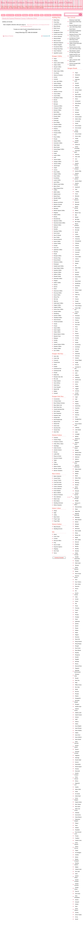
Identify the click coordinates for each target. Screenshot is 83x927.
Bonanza (77, 227)
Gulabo (55, 366)
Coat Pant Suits (57, 482)
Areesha (56, 79)
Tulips (55, 462)
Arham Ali (77, 144)
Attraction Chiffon (58, 85)
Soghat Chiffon (57, 307)
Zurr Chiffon (56, 350)
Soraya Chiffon (57, 311)
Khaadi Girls (57, 417)
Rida (76, 682)
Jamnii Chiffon (57, 159)
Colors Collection (58, 486)
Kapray (77, 403)
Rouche (77, 691)
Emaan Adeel (57, 116)
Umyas (55, 325)
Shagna (56, 280)
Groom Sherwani (58, 36)
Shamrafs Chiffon (58, 278)
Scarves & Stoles (58, 458)
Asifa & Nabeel (57, 83)
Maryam (56, 200)
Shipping (25, 15)
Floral (76, 329)
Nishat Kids (56, 423)
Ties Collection (57, 496)
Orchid (76, 599)
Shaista (77, 768)
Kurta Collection (57, 488)
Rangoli (77, 646)
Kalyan (76, 401)
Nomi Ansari (78, 573)
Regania (77, 668)
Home (3, 15)
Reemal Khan (78, 666)
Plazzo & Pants (57, 456)
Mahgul (77, 450)
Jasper (55, 167)
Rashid (76, 657)
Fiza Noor (77, 324)
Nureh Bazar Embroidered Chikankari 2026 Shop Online (75, 30)
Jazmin (77, 382)
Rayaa (76, 628)
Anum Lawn (78, 136)
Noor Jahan (78, 584)
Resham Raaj (57, 258)
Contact (37, 15)
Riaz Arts (77, 680)
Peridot (77, 614)
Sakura (77, 721)
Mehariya (77, 517)
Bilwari (76, 217)
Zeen (76, 906)
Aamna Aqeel (78, 116)
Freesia (77, 335)
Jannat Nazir (57, 165)
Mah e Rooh (57, 186)
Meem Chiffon (57, 206)
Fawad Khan (57, 362)
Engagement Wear (58, 32)
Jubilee (77, 386)
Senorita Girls (57, 427)
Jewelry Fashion (58, 450)
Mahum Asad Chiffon (59, 184)
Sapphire (77, 755)
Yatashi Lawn (78, 869)
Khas (76, 417)
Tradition (77, 838)
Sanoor (77, 749)
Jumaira (77, 390)
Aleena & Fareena (9, 36)
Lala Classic (78, 429)
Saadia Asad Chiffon (59, 266)
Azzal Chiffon (57, 95)
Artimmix (77, 154)
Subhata (77, 812)
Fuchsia (77, 338)
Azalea (77, 191)
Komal (76, 421)
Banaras (77, 196)
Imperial (56, 151)
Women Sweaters (58, 470)
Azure (76, 193)
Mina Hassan (78, 519)
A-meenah (77, 121)
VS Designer (78, 852)
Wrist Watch (57, 501)
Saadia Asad (78, 706)
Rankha (77, 652)
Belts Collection (57, 476)
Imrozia (77, 364)
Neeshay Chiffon (58, 231)
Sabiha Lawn (78, 712)
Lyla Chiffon (56, 182)
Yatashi (55, 342)
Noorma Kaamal (58, 239)
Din (76, 265)
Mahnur (77, 459)
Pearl (76, 612)
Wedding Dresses (58, 528)
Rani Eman (77, 648)
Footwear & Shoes (58, 441)
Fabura (77, 292)
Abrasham (77, 75)
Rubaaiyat (56, 264)
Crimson (77, 254)
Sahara (77, 717)
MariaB (77, 484)
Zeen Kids (56, 432)
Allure (76, 107)
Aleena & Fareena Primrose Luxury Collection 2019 (19, 18)
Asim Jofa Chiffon (58, 81)
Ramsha (77, 637)
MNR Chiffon (57, 192)
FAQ (42, 15)
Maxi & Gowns (57, 40)
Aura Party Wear (58, 87)
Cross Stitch (78, 256)
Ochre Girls (56, 425)
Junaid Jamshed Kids (59, 409)
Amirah (55, 77)
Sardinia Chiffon (58, 270)
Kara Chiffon (57, 172)
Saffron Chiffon (57, 274)
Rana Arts (77, 639)
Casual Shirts (57, 478)
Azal (76, 189)
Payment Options (58, 546)
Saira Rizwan (78, 728)
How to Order (10, 15)
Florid (55, 134)
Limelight (77, 434)
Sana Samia (78, 739)
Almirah (77, 112)
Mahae (76, 436)
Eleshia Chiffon (57, 114)
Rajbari (77, 634)
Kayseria (77, 408)
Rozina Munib (57, 260)
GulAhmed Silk (57, 370)
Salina (76, 723)
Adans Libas (78, 119)
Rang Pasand (78, 641)
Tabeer (76, 823)
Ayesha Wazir (78, 181)
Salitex (76, 732)
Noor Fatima (78, 582)
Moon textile (78, 530)
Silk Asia (56, 299)
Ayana (76, 161)
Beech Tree (78, 212)
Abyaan (77, 77)
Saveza (55, 284)
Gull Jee (77, 349)
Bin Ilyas (77, 219)
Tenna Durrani (57, 319)
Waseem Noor (57, 336)
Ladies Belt (56, 454)
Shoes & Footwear (58, 494)
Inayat (55, 153)
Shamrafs (77, 771)
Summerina (78, 815)
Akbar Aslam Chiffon (59, 71)
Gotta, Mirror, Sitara (58, 443)
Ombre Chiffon (57, 243)
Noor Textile (56, 237)
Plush (76, 619)
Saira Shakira (78, 730)
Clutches (56, 437)
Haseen (77, 358)
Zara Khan (77, 893)
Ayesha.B (77, 187)
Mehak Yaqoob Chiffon (59, 210)
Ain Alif (76, 92)
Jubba (55, 515)
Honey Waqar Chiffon (59, 149)
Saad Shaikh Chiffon (59, 268)
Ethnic (76, 288)
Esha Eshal (78, 281)
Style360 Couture (58, 53)
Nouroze (77, 586)
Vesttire (77, 854)
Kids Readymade (58, 419)
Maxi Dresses (57, 526)
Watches (56, 464)
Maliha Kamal (57, 194)
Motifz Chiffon (57, 214)
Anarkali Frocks (57, 24)
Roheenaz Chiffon (58, 262)
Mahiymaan (78, 454)
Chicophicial (78, 241)
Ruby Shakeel (57, 381)
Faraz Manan (78, 305)
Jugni (76, 397)
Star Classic (78, 804)
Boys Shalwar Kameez (59, 403)
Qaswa (76, 623)
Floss (76, 331)
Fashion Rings (57, 439)
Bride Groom (57, 28)
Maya (76, 509)
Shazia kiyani (78, 766)
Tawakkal (77, 829)
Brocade (77, 230)
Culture (77, 258)
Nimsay (77, 565)
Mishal (76, 521)
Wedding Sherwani (58, 503)
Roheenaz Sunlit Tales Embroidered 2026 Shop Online (75, 21)
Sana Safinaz (78, 737)
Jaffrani (77, 375)
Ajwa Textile (78, 94)
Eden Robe (78, 267)
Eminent (77, 272)
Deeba (76, 263)
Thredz (76, 836)
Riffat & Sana (78, 684)
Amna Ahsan (78, 125)
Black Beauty (57, 26)
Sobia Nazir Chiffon (58, 303)
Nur (76, 590)
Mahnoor (77, 457)
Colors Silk (56, 358)
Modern (77, 526)
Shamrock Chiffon (58, 290)
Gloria (55, 364)
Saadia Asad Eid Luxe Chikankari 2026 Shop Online (74, 56)
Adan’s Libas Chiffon (59, 62)
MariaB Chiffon (57, 198)
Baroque (77, 204)
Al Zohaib (77, 114)
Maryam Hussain (58, 204)
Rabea (76, 630)
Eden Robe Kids (58, 407)
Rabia (76, 632)
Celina (76, 234)
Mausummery (78, 507)
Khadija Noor (78, 419)
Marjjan (77, 500)
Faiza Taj (77, 294)
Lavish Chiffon (57, 180)
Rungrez (77, 704)
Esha (76, 279)
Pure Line (56, 247)
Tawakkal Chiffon (58, 317)
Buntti (76, 232)
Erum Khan (78, 276)
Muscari (77, 542)
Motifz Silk (56, 374)
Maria (76, 475)
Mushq (76, 546)
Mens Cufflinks (57, 492)
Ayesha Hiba (78, 171)
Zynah (76, 919)
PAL (76, 603)
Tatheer (77, 827)
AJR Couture (57, 69)
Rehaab (77, 661)
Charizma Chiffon (58, 106)
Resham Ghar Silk (58, 376)
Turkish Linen (78, 840)
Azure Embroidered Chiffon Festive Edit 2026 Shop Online (75, 43)
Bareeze (77, 202)
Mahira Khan (78, 452)
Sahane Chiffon (57, 272)
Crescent (77, 252)
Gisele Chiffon (57, 141)
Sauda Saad (78, 760)
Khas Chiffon (57, 176)
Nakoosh (56, 227)
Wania (76, 857)
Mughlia (77, 544)
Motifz (76, 537)
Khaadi (76, 412)
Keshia (76, 410)
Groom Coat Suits (58, 34)
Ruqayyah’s (78, 698)
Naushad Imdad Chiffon (59, 222)
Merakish (56, 208)
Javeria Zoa (78, 379)
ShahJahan (78, 764)
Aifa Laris (77, 87)
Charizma (77, 238)
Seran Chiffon (57, 295)
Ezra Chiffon (57, 122)
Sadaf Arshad (78, 715)
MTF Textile (78, 539)
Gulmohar (77, 353)
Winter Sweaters (58, 505)
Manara (77, 480)
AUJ (76, 159)
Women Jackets (58, 468)
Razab (55, 253)
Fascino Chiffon (57, 126)
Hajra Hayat (57, 145)
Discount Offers (57, 15)
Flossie (55, 139)
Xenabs (55, 340)
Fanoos (77, 299)
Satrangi (77, 757)
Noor (76, 579)
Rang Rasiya (78, 643)
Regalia (77, 659)
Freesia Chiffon (57, 132)
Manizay (77, 482)
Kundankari (56, 178)
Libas (76, 432)
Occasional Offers (58, 46)
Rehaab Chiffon (57, 255)
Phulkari (77, 617)
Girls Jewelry (57, 411)
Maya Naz (77, 511)
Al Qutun (77, 110)
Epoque (77, 274)
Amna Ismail (78, 128)
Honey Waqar (78, 360)
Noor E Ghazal (57, 235)
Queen (76, 625)
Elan (76, 270)
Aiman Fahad (78, 90)
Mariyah (77, 491)
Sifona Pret (56, 297)
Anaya (76, 138)
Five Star (77, 322)
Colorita (77, 247)
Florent (76, 333)
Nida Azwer (78, 563)
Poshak (55, 245)
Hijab (55, 512)
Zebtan (76, 904)
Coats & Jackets (58, 484)
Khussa (55, 452)
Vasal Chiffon (57, 328)
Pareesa (77, 608)
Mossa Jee (77, 535)
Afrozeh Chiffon (57, 66)
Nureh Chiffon (57, 241)
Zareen (77, 899)
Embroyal (56, 120)
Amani (76, 123)
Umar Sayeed (57, 387)
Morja (76, 533)
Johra (76, 384)
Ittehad (76, 370)
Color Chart (48, 15)
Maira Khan (78, 478)
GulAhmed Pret (57, 368)
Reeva (76, 663)
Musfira (77, 548)
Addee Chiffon (57, 64)
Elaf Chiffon (56, 112)
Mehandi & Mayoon (58, 42)
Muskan (77, 551)
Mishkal (77, 524)
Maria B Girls (57, 421)
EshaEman (77, 283)
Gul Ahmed (77, 344)
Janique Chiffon (57, 161)
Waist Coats (57, 499)
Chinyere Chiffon (58, 108)
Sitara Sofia (78, 789)
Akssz (76, 98)
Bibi (76, 215)
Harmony (77, 355)
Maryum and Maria (58, 202)
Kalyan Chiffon (57, 174)
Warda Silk (56, 389)
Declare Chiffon (57, 110)
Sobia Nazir (78, 796)
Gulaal (76, 342)
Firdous (77, 320)
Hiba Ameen (57, 147)
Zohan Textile (78, 914)
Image (76, 362)
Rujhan (77, 696)
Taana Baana (78, 817)
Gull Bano (77, 346)
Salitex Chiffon (57, 282)
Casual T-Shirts (57, 480)
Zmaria (76, 912)
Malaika (77, 471)
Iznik (76, 373)
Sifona (76, 781)
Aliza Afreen (78, 103)
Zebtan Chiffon (57, 348)
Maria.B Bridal (57, 38)
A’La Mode (56, 73)
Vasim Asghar (57, 330)
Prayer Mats (57, 521)
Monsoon (77, 528)
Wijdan (76, 867)
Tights (55, 460)
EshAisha (77, 285)
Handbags (56, 445)
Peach (76, 610)
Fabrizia (56, 128)
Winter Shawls (57, 466)
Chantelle (77, 236)
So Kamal (77, 793)
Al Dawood (77, 101)
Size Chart (18, 15)
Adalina (55, 60)
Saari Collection (57, 50)
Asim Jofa (77, 156)
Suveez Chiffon (57, 315)
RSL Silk (56, 378)
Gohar (76, 340)
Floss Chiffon (57, 137)
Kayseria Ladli (57, 415)
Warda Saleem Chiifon (59, 334)
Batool (76, 210)
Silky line (56, 301)
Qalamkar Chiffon (58, 249)
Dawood (77, 261)
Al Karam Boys (57, 401)
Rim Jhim (77, 687)
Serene (77, 762)
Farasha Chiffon (58, 124)
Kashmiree (77, 405)
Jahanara (77, 377)
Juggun (77, 388)
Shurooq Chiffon (58, 293)
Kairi (76, 399)
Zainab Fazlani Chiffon (59, 344)
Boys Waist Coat (58, 405)
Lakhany (77, 427)
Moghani (56, 212)
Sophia (76, 787)
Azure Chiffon (57, 93)
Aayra (76, 72)
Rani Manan (78, 650)
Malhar (76, 473)
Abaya (55, 510)
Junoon (55, 169)
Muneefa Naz (57, 218)
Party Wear (56, 22)
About (30, 15)
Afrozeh (77, 83)
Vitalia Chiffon (57, 332)
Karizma (77, 414)
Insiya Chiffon (57, 155)
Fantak (76, 301)
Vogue (76, 850)
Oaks (76, 597)
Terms (55, 553)
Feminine (77, 315)
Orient (76, 601)
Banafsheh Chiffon (58, 97)
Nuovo (76, 588)
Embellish (56, 118)
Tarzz (76, 825)
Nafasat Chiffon (57, 225)
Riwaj (76, 689)
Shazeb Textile (57, 276)
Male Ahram (57, 517)
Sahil (76, 719)
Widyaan (56, 338)
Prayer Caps (57, 519)
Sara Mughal (78, 726)
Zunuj (76, 917)
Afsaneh (77, 85)
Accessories (57, 399)
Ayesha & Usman (58, 91)
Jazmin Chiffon (57, 163)
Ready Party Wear (58, 48)
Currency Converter (59, 557)
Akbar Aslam (78, 96)
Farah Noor (78, 303)
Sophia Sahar (78, 802)
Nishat (76, 571)
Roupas (77, 693)
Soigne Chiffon (57, 305)
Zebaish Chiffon (57, 346)
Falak (76, 296)
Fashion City (57, 130)
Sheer (55, 288)
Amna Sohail (78, 134)
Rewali (76, 678)
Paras (76, 605)
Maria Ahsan (57, 196)
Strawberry (56, 313)
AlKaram (77, 105)
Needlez (77, 560)
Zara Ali (77, 891)
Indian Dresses (57, 448)
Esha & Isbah (78, 290)
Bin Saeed (77, 221)
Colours (77, 245)
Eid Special (56, 30)
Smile (76, 791)
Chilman (77, 243)
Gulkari (77, 351)
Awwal (55, 89)
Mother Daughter (58, 44)
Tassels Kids (57, 429)
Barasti (55, 99)
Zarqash (77, 902)
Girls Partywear (57, 413)
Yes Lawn (77, 871)
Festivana (77, 318)
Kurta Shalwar (57, 490)
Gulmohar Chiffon (58, 143)
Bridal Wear (56, 20)
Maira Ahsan (78, 469)
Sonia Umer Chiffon (58, 309)
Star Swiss (77, 806)
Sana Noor (77, 735)
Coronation (77, 250)
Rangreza (77, 655)
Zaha (76, 873)
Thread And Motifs (58, 321)
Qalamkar (77, 621)
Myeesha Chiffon (58, 220)
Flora (76, 326)
